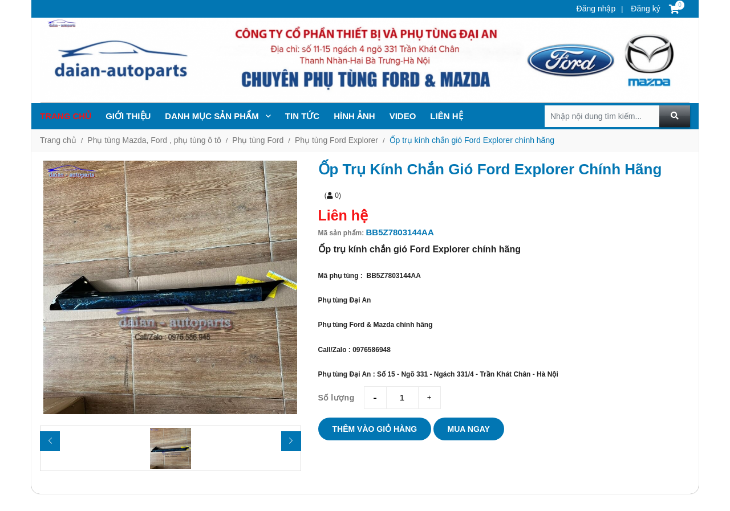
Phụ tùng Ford (257, 140)
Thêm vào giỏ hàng (374, 429)
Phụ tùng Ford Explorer (336, 140)
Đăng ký (644, 8)
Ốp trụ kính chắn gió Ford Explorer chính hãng (472, 140)
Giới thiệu (128, 116)
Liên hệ (446, 116)
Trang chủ (65, 116)
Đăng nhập (596, 8)
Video (403, 116)
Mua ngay (469, 429)
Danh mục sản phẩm (218, 116)
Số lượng (336, 397)
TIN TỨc (302, 116)
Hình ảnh (354, 116)
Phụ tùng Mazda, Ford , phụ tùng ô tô (154, 140)
